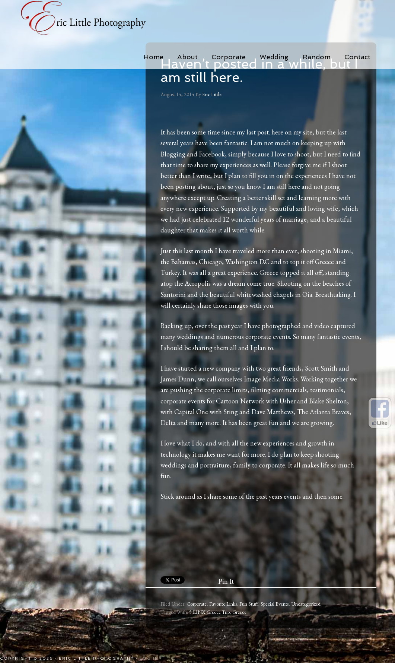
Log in (149, 658)
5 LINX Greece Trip (209, 612)
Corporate (197, 603)
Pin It (226, 581)
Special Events (275, 603)
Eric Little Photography (93, 18)
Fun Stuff (248, 603)
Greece (239, 612)
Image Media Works (271, 379)
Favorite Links (223, 603)
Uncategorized (306, 603)
